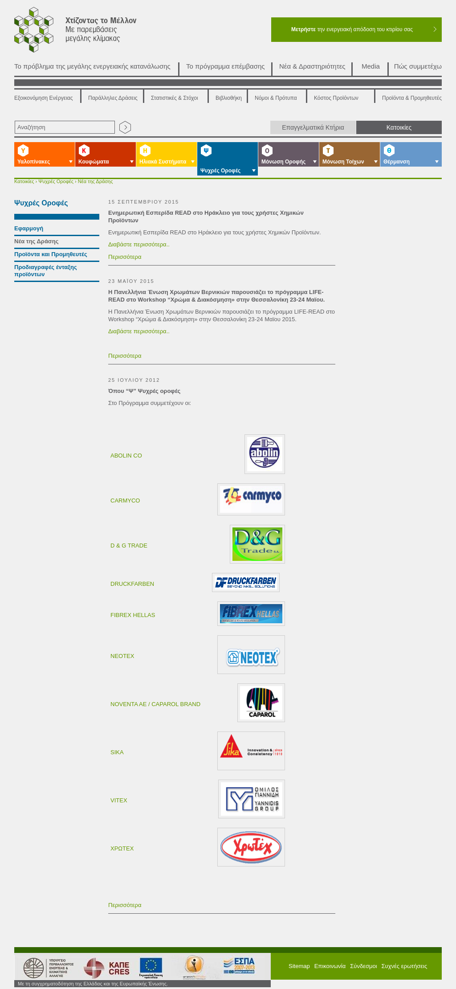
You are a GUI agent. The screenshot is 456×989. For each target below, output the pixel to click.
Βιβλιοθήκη (229, 98)
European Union (148, 967)
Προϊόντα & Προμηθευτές (412, 98)
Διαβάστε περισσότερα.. (139, 244)
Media (371, 66)
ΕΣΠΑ (191, 967)
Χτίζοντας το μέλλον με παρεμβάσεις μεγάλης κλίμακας (86, 32)
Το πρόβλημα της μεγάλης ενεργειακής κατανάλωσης (92, 66)
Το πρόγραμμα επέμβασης (225, 66)
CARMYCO (125, 500)
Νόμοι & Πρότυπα (276, 98)
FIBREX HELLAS (132, 615)
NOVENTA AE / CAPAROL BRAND (155, 704)
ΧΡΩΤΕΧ (122, 848)
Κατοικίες (399, 127)
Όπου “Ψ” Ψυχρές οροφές (144, 391)
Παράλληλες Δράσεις (113, 98)
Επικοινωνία (330, 966)
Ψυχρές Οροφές (55, 181)
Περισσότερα (124, 256)
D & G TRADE (128, 545)
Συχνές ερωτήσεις (405, 966)
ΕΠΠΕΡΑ (240, 967)
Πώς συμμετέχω (418, 66)
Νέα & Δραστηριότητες (312, 66)
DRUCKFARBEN (132, 583)
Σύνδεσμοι (363, 966)
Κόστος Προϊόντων (336, 98)
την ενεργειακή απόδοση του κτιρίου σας (352, 29)
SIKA (117, 752)
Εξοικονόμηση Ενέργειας (43, 98)
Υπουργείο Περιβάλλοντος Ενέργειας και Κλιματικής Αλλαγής (45, 967)
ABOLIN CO (126, 455)
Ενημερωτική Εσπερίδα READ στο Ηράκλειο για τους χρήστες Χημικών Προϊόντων (206, 216)
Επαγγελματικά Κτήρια (313, 127)
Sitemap (299, 966)
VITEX (118, 800)
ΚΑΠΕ (103, 967)
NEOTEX (122, 656)
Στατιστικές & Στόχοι (174, 98)
